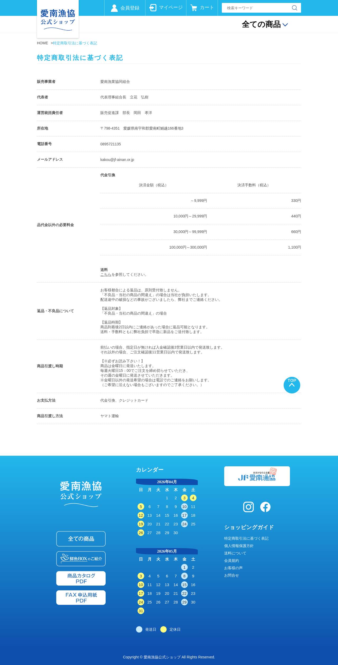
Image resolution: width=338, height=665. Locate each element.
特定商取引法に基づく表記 (246, 538)
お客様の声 (233, 568)
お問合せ (231, 575)
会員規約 (231, 560)
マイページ (171, 7)
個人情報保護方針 (239, 546)
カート (207, 7)
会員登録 (129, 8)
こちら (105, 274)
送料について (235, 553)
